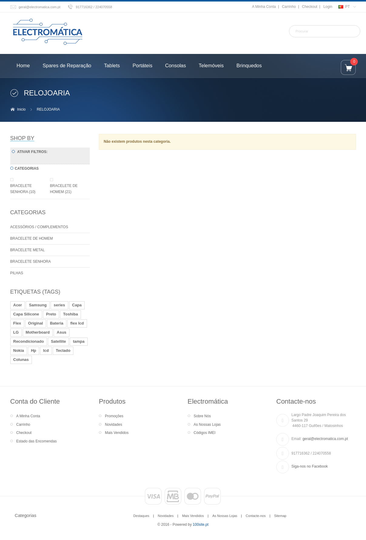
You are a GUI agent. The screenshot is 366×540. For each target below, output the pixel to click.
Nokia (18, 350)
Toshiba (70, 314)
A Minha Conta (264, 7)
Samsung (38, 305)
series (59, 305)
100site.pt (201, 524)
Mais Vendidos (117, 433)
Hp (33, 350)
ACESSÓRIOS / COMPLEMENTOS (39, 227)
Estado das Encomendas (36, 441)
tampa (78, 341)
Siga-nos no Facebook (309, 466)
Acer (17, 305)
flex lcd (77, 323)
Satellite (58, 341)
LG (16, 332)
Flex (17, 323)
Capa (77, 305)
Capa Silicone (26, 314)
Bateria (56, 323)
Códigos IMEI (205, 433)
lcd (46, 350)
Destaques (141, 516)
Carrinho (289, 7)
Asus (61, 332)
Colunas (21, 359)
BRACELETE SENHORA (30, 261)
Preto (51, 314)
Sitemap (280, 516)
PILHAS (16, 273)
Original (35, 323)
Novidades (113, 424)
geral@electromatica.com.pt (40, 7)
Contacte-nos (256, 516)
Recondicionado (28, 341)
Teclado (63, 350)
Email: (296, 439)
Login (327, 7)
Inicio (21, 109)
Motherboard (38, 332)
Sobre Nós (202, 416)
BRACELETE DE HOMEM (31, 238)
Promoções (114, 416)
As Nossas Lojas (207, 424)
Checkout (309, 7)
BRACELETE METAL (27, 250)
